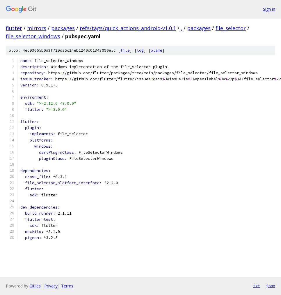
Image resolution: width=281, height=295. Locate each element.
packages (63, 28)
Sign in (269, 9)
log (140, 50)
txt (256, 285)
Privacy (51, 286)
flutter (14, 28)
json (270, 285)
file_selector (231, 28)
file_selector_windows (33, 36)
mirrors (36, 28)
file (125, 50)
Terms (67, 286)
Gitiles (35, 286)
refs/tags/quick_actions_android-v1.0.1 (128, 28)
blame (156, 50)
